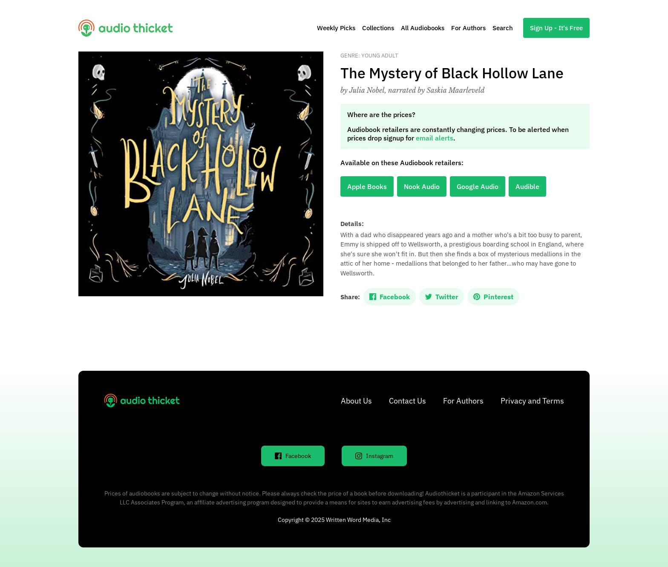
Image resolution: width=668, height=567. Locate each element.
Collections (378, 28)
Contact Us (407, 401)
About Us (356, 401)
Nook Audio (422, 186)
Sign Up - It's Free (556, 28)
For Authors (468, 28)
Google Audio (477, 186)
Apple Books (367, 186)
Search (502, 28)
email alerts (434, 138)
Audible (527, 186)
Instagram (374, 456)
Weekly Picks (336, 28)
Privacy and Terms (532, 401)
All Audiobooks (422, 28)
